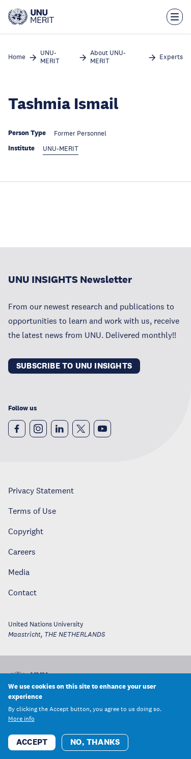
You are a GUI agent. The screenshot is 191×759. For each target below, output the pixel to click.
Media (19, 572)
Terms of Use (32, 511)
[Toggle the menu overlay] (175, 17)
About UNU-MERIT (108, 57)
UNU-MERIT (50, 57)
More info (21, 720)
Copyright (25, 531)
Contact (22, 592)
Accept (31, 743)
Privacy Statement (41, 490)
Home (16, 57)
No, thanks (95, 743)
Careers (22, 551)
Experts (171, 57)
